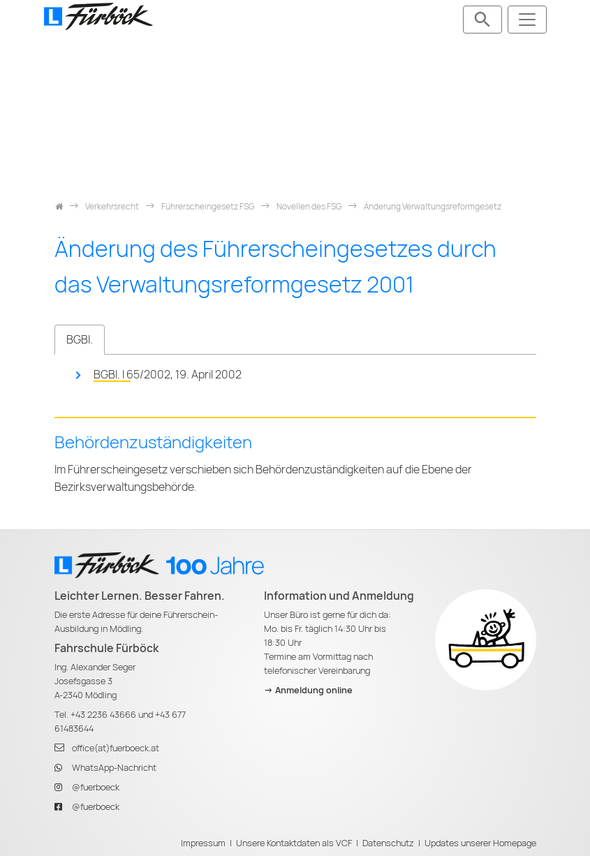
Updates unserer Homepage (480, 843)
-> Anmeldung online (308, 690)
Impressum (203, 843)
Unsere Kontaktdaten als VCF (294, 843)
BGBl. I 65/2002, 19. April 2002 (168, 374)
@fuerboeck (95, 787)
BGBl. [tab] (79, 339)
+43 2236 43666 (103, 715)
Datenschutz (388, 843)
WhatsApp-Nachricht (114, 768)
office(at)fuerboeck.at (115, 748)
